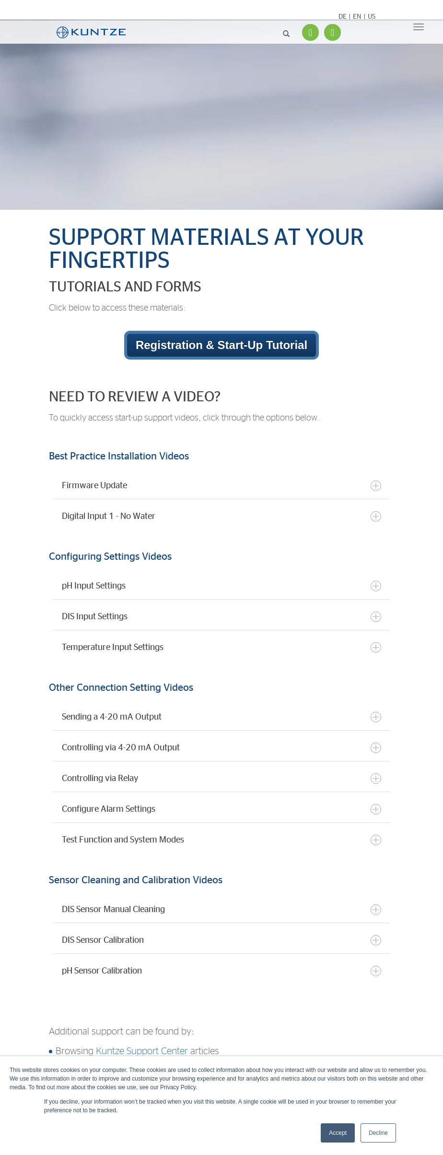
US (371, 16)
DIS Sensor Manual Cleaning (221, 909)
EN (357, 16)
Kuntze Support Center (142, 1051)
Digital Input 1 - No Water (221, 516)
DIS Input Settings (221, 616)
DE (342, 16)
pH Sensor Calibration (221, 970)
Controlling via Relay (221, 778)
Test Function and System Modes (221, 839)
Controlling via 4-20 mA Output (221, 747)
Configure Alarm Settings (221, 809)
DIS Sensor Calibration (221, 940)
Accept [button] (338, 1133)
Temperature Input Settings (221, 647)
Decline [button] (378, 1133)
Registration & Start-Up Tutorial (221, 344)
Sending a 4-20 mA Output (221, 716)
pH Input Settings (221, 585)
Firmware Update (221, 485)
